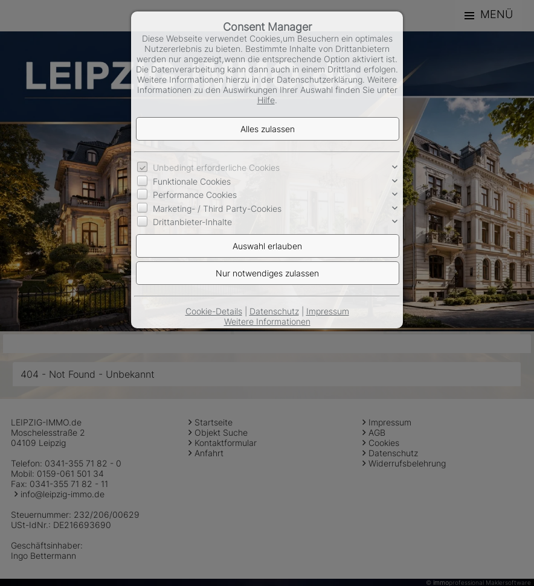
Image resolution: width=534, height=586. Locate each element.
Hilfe (266, 100)
